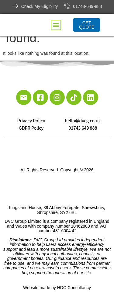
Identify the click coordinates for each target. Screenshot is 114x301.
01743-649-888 (87, 6)
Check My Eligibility (39, 6)
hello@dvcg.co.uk (83, 120)
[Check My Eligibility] (15, 6)
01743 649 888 (83, 128)
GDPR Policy (31, 128)
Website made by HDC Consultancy (57, 287)
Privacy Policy (31, 120)
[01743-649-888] (67, 6)
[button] (56, 25)
